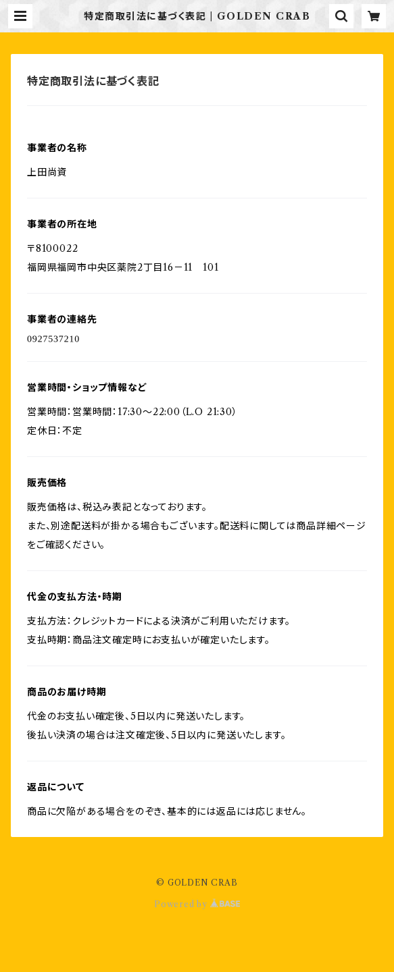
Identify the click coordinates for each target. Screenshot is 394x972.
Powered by (197, 904)
